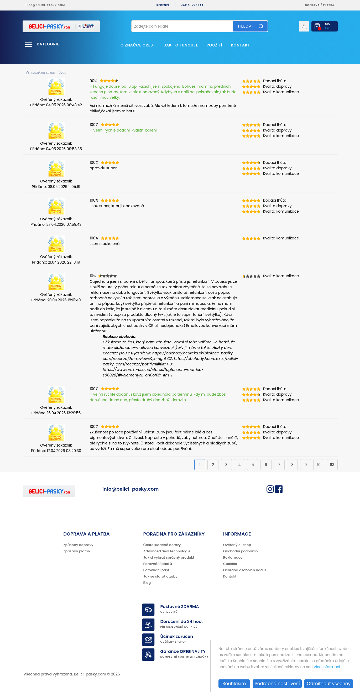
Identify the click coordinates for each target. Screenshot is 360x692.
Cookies (230, 563)
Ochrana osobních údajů (244, 570)
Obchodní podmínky (240, 551)
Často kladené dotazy (162, 544)
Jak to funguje (181, 45)
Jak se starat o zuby (160, 576)
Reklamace (233, 557)
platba (328, 5)
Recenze (163, 5)
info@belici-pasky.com (45, 5)
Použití (214, 45)
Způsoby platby (76, 551)
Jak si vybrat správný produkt (168, 557)
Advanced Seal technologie (167, 551)
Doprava (312, 5)
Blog (147, 582)
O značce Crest (138, 45)
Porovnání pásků (157, 563)
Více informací (327, 666)
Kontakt (240, 45)
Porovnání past (156, 570)
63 (332, 464)
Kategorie (48, 44)
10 (319, 464)
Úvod (62, 73)
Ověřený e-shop (237, 544)
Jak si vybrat (192, 5)
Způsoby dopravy (78, 544)
